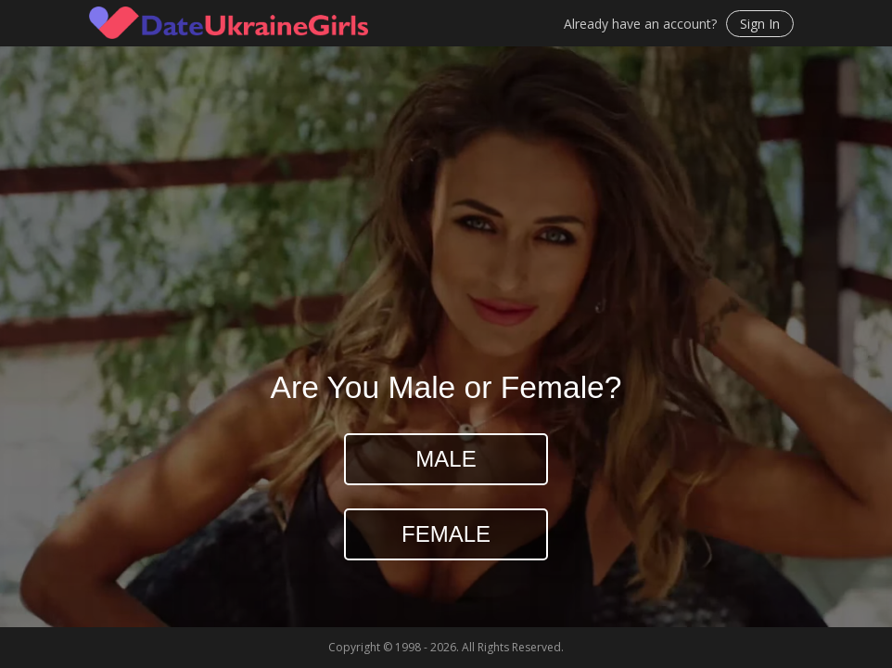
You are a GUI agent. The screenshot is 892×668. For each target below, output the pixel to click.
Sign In (760, 23)
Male (445, 458)
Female (446, 533)
